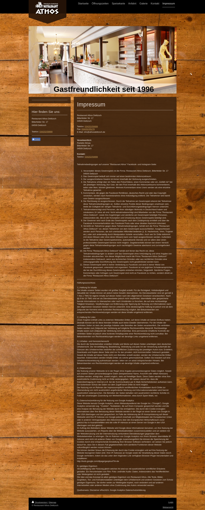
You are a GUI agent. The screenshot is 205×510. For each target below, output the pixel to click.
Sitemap (52, 502)
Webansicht (168, 507)
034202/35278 (88, 129)
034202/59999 (91, 126)
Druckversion (40, 502)
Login (170, 502)
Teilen (36, 139)
